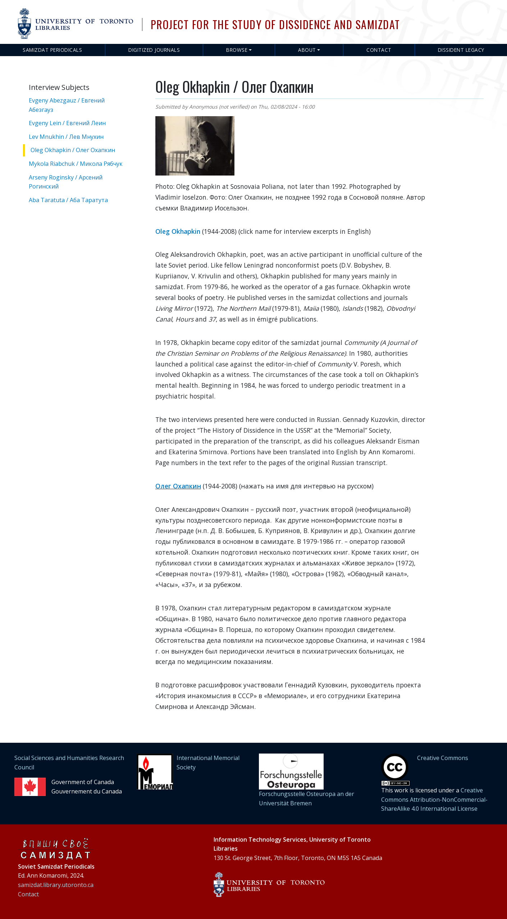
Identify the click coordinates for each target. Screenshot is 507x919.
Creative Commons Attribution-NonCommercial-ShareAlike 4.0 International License (434, 799)
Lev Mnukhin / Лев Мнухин (66, 137)
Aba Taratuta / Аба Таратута (68, 200)
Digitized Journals (154, 49)
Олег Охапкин (178, 486)
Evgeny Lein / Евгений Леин (67, 123)
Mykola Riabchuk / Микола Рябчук (76, 164)
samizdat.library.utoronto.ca (55, 885)
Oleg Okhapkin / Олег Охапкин (73, 150)
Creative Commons (442, 758)
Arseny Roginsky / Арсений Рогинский (65, 182)
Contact (379, 49)
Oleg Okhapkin (177, 231)
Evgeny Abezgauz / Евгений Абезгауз (67, 105)
